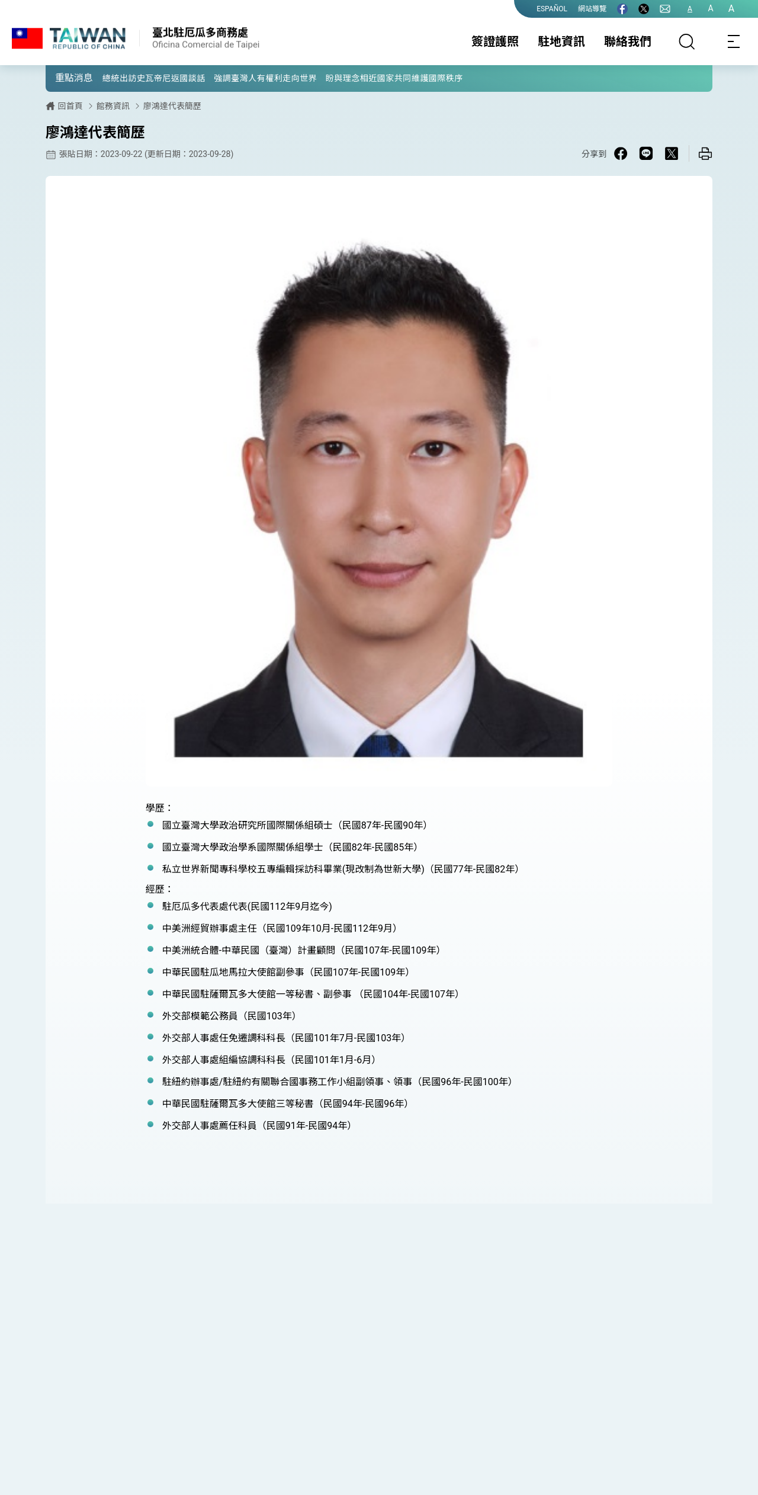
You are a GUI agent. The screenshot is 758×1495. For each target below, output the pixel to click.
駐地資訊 (561, 41)
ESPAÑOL (552, 9)
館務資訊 (113, 106)
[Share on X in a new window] (671, 153)
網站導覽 (592, 9)
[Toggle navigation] (734, 41)
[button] (63, 77)
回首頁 (70, 106)
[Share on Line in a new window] (646, 153)
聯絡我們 (627, 41)
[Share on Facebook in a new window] (620, 153)
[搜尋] (687, 41)
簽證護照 (495, 41)
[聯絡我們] (665, 9)
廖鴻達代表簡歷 (172, 106)
